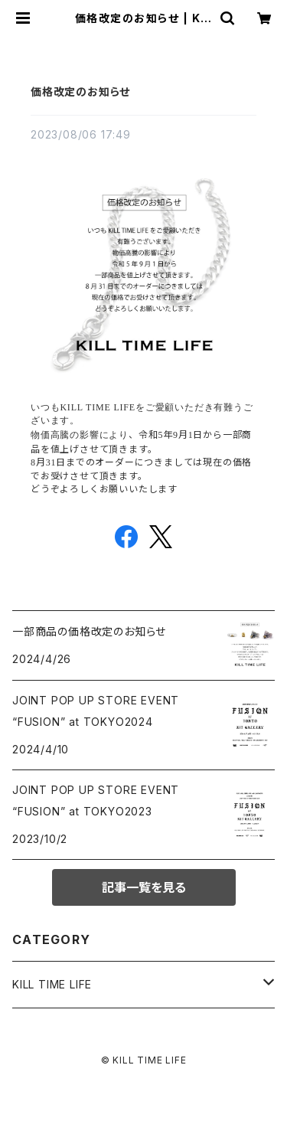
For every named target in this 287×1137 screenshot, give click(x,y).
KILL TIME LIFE (52, 984)
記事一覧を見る (144, 887)
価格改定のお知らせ (80, 91)
